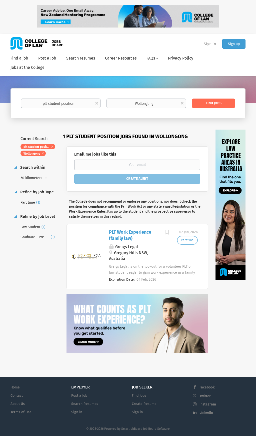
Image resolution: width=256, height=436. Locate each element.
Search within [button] (32, 167)
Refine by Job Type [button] (36, 192)
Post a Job (79, 395)
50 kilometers (31, 178)
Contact (16, 395)
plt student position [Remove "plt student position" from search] (37, 147)
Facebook (207, 387)
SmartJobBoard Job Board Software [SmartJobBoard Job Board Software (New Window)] (145, 428)
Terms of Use (21, 412)
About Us (17, 404)
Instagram (208, 404)
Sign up (234, 44)
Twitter (205, 396)
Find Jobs (214, 103)
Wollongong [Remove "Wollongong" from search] (32, 153)
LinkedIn (206, 412)
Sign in (210, 44)
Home (15, 387)
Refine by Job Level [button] (37, 216)
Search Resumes (84, 404)
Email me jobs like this (95, 154)
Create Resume (144, 404)
